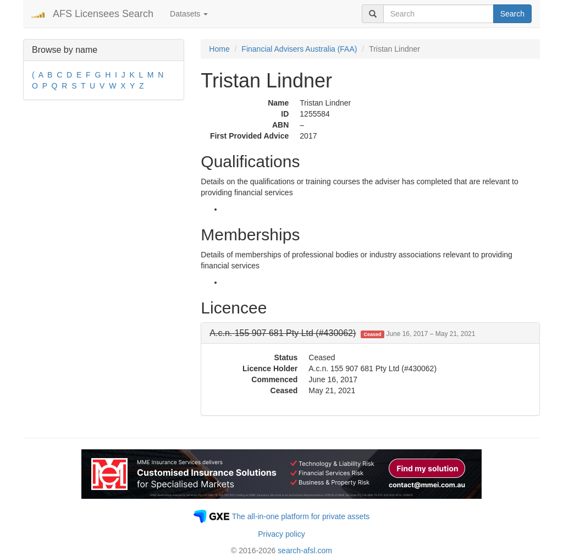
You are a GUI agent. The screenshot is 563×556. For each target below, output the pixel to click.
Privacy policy (281, 534)
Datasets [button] (189, 13)
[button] (342, 333)
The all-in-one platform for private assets (301, 516)
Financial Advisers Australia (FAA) (299, 49)
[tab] (370, 333)
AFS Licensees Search (103, 13)
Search (512, 13)
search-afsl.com (305, 550)
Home (219, 49)
